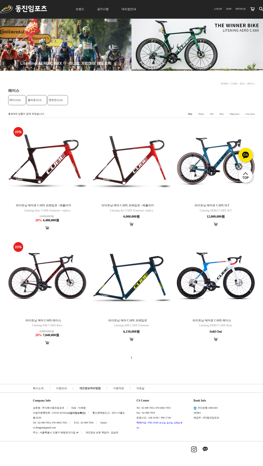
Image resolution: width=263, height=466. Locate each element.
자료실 (140, 388)
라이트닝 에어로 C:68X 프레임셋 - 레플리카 (43, 205)
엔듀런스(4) (55, 100)
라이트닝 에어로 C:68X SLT (212, 205)
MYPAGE (240, 8)
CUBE (234, 83)
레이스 (251, 83)
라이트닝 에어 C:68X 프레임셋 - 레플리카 (128, 205)
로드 (242, 83)
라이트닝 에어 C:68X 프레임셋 (127, 320)
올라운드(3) (35, 100)
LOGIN (218, 8)
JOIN (228, 8)
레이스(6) (15, 100)
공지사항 (103, 9)
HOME (224, 83)
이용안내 (61, 388)
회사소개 (38, 388)
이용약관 (118, 388)
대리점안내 (129, 9)
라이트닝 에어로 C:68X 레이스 (212, 320)
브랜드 (80, 9)
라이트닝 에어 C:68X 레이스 (43, 320)
